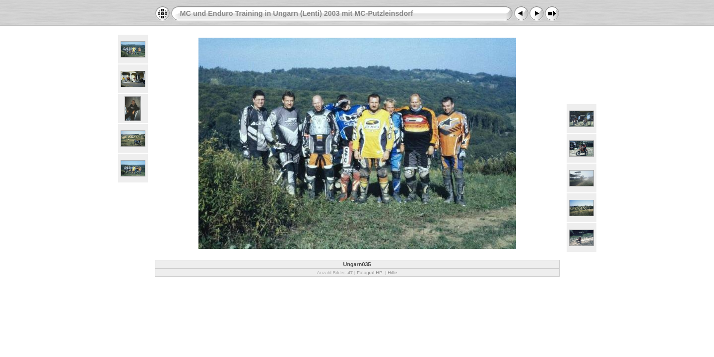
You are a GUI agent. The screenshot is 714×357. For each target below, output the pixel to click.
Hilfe (392, 272)
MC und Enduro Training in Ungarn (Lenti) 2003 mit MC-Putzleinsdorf (296, 13)
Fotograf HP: (370, 272)
